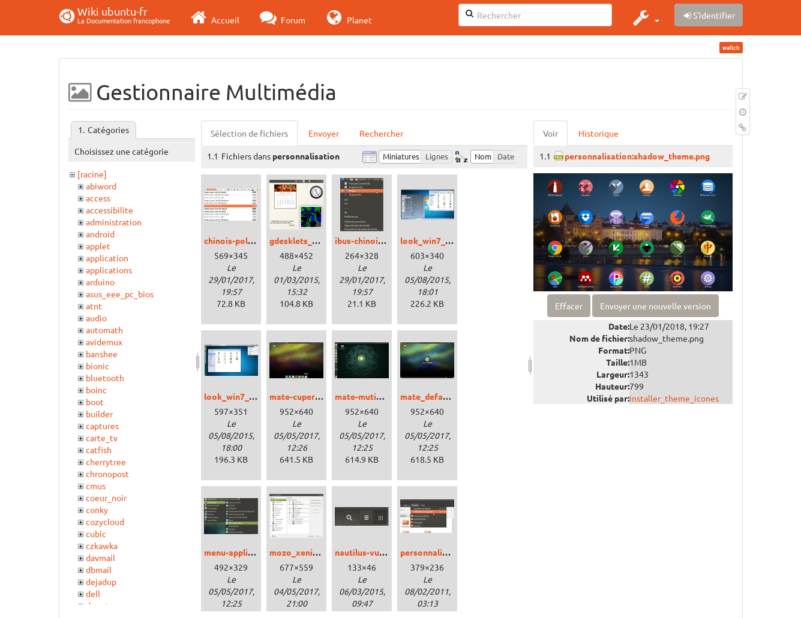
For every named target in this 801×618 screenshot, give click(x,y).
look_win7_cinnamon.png (450, 240)
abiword (101, 185)
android (100, 233)
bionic (97, 365)
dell (93, 593)
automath (104, 329)
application (107, 257)
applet (98, 245)
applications (109, 269)
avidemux (104, 341)
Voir (550, 133)
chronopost (107, 473)
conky (97, 509)
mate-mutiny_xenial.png (382, 396)
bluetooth (105, 377)
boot (95, 401)
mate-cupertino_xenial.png (322, 396)
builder (99, 413)
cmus (96, 485)
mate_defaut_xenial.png (448, 396)
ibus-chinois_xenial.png (381, 240)
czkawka (102, 545)
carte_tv (102, 437)
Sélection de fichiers (249, 133)
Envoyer (323, 133)
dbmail (99, 569)
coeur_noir (106, 497)
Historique (598, 133)
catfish (99, 449)
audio (96, 317)
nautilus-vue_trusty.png (381, 552)
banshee (102, 353)
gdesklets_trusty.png (310, 240)
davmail (100, 557)
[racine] (92, 173)
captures (102, 425)
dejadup (101, 581)
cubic (96, 533)
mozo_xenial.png (302, 552)
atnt (94, 305)
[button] (644, 17)
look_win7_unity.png (244, 396)
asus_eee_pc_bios (120, 293)
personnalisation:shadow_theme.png (637, 155)
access (98, 197)
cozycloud (105, 521)
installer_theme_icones (674, 398)
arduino (100, 281)
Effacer (569, 305)
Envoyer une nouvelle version (655, 305)
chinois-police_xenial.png (254, 240)
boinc (96, 389)
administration (114, 221)
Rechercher (381, 133)
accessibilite (109, 209)
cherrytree (106, 461)
